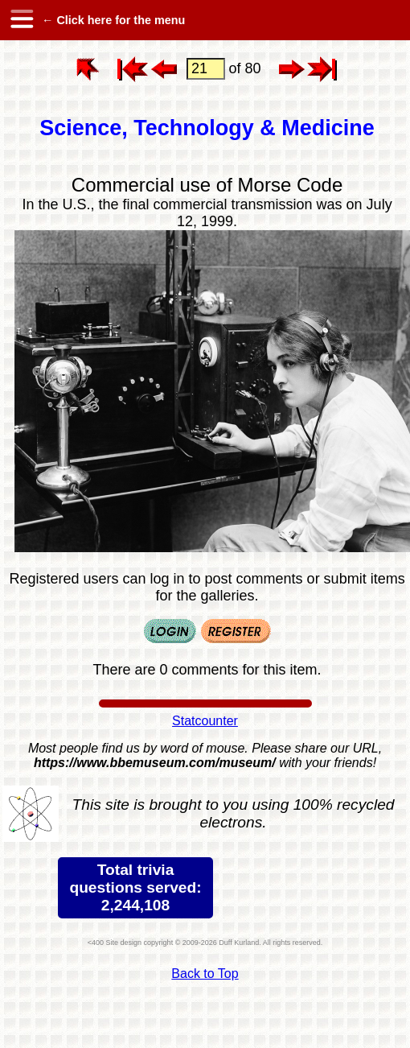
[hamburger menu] (21, 20)
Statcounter (205, 721)
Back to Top (204, 973)
